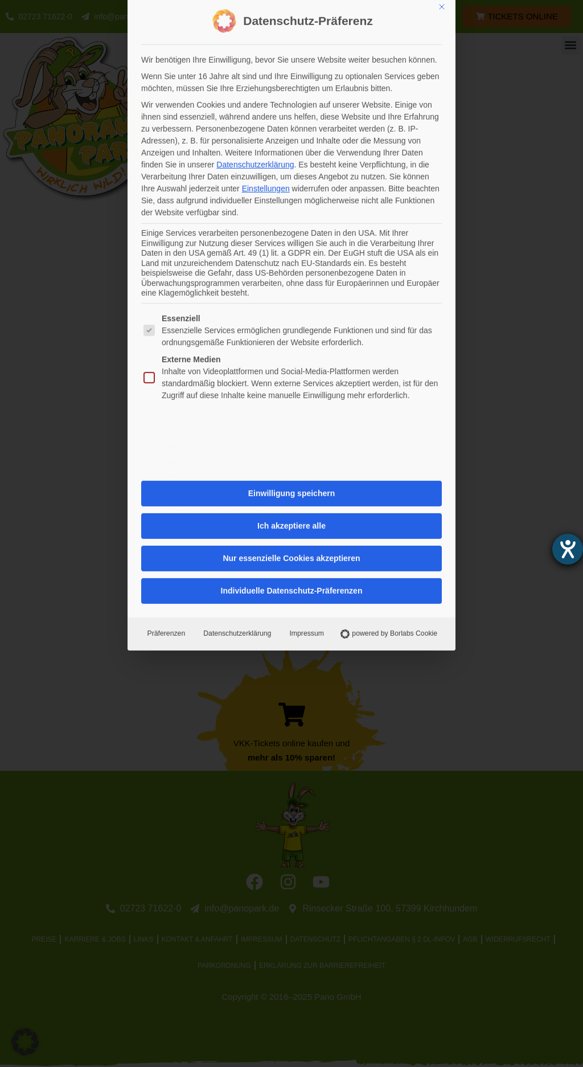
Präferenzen (165, 308)
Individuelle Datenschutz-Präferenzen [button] (292, 264)
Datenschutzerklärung (236, 308)
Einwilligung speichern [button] (291, 167)
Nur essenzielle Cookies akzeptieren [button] (291, 232)
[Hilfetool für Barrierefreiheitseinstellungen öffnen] (567, 549)
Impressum (305, 308)
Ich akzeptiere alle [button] (291, 200)
